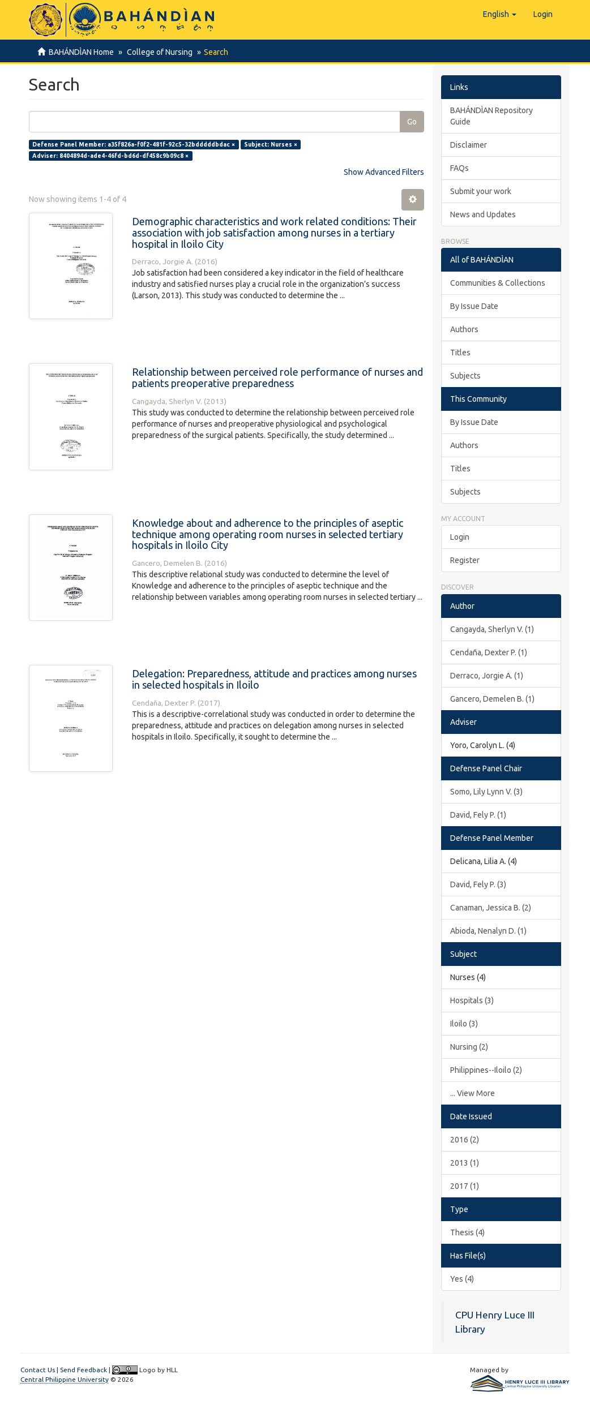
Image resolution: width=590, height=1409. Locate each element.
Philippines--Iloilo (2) (486, 1070)
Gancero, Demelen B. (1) (492, 698)
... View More (472, 1093)
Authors (464, 329)
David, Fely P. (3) (478, 884)
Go (412, 121)
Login (459, 537)
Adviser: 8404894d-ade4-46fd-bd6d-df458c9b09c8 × (110, 155)
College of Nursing (158, 52)
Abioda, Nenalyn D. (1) (488, 930)
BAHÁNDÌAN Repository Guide (491, 116)
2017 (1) (464, 1186)
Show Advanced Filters (384, 172)
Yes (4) (462, 1278)
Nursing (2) (469, 1046)
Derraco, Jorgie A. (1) (486, 675)
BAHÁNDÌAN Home (81, 52)
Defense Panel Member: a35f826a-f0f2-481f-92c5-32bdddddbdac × (133, 144)
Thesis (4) (467, 1232)
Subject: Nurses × (270, 144)
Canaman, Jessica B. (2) (490, 907)
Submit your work (480, 191)
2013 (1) (464, 1162)
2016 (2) (464, 1139)
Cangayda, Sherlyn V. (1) (492, 629)
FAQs (459, 168)
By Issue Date (474, 306)
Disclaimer (468, 144)
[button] (499, 14)
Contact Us (37, 1369)
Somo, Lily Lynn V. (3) (486, 791)
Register (465, 560)
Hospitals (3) (472, 1000)
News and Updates (483, 214)
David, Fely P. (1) (478, 814)
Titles (460, 352)
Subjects (465, 375)
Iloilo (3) (464, 1023)
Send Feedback (83, 1369)
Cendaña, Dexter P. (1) (488, 652)
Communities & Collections (497, 282)
